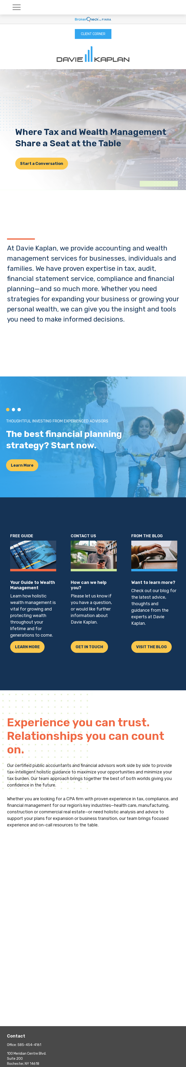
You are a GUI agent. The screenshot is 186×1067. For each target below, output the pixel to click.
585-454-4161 (29, 1045)
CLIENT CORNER (93, 34)
